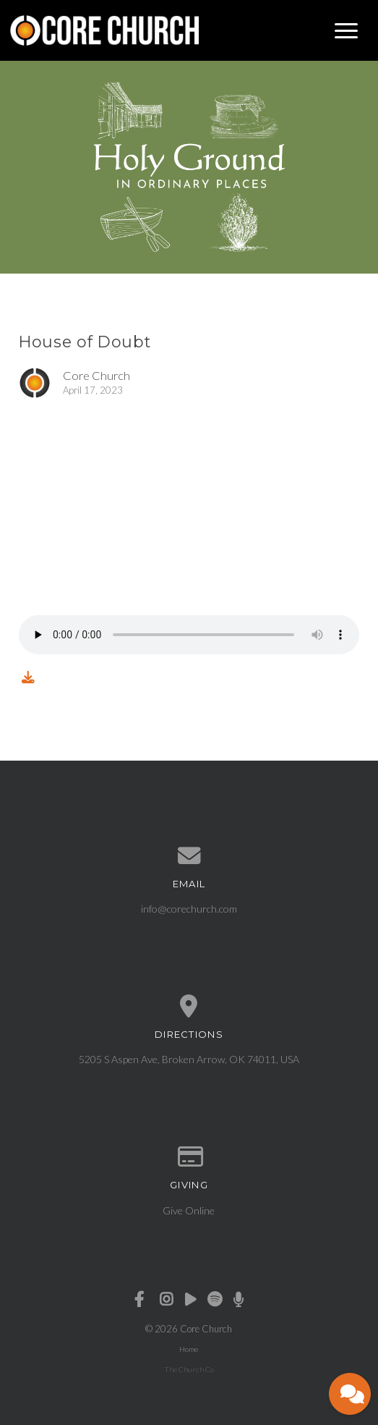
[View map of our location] (189, 1006)
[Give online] (189, 1157)
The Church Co (189, 1369)
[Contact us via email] (189, 856)
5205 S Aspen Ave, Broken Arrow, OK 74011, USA (189, 1059)
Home (188, 1349)
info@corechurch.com (189, 908)
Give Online (189, 1210)
